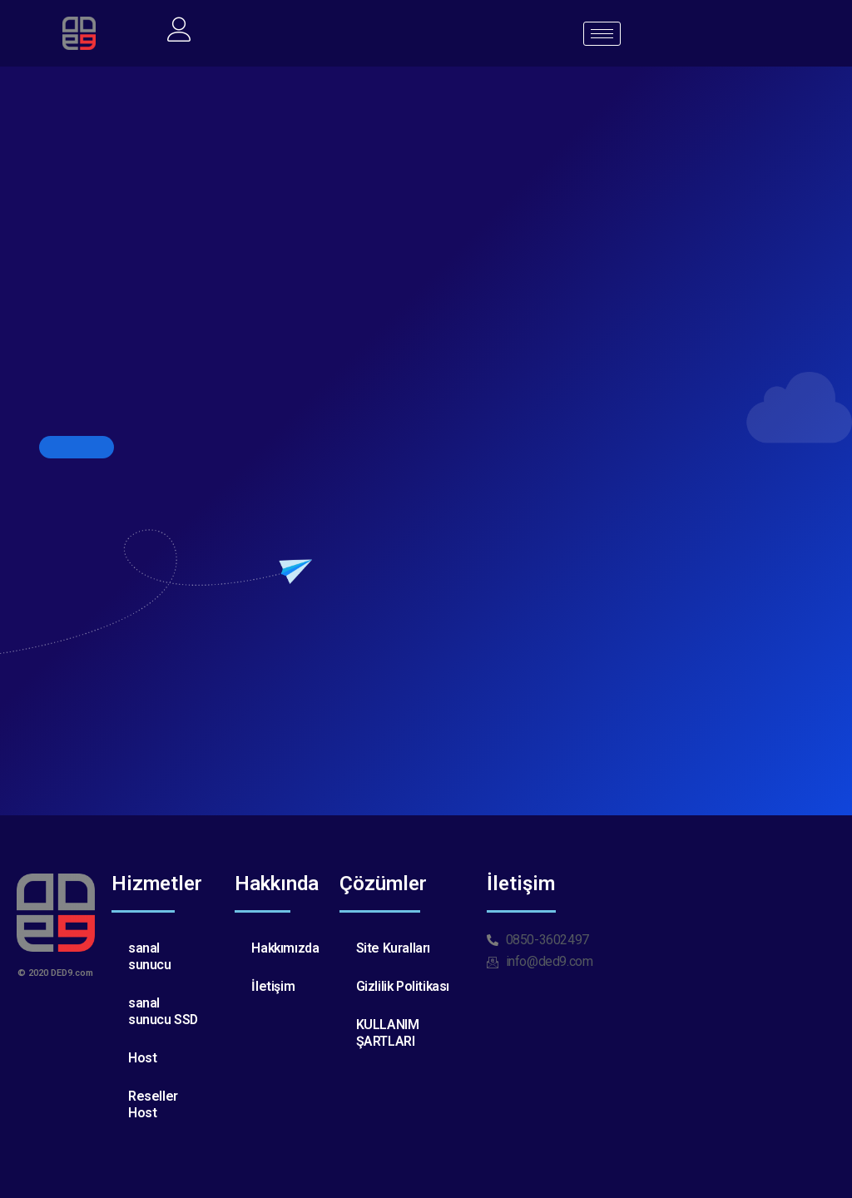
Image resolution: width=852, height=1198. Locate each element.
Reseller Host (153, 1104)
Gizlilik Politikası (403, 986)
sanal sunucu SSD (163, 1011)
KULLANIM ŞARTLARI (387, 1033)
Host (142, 1058)
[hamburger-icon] (602, 34)
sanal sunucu (149, 956)
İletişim (273, 986)
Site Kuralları (393, 948)
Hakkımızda (285, 948)
